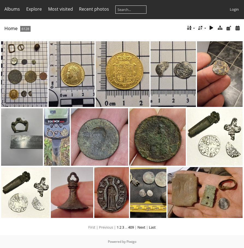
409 (131, 227)
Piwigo (131, 241)
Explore (34, 9)
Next (141, 227)
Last (152, 227)
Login (234, 9)
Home (11, 28)
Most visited (60, 9)
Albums (12, 9)
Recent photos (94, 9)
